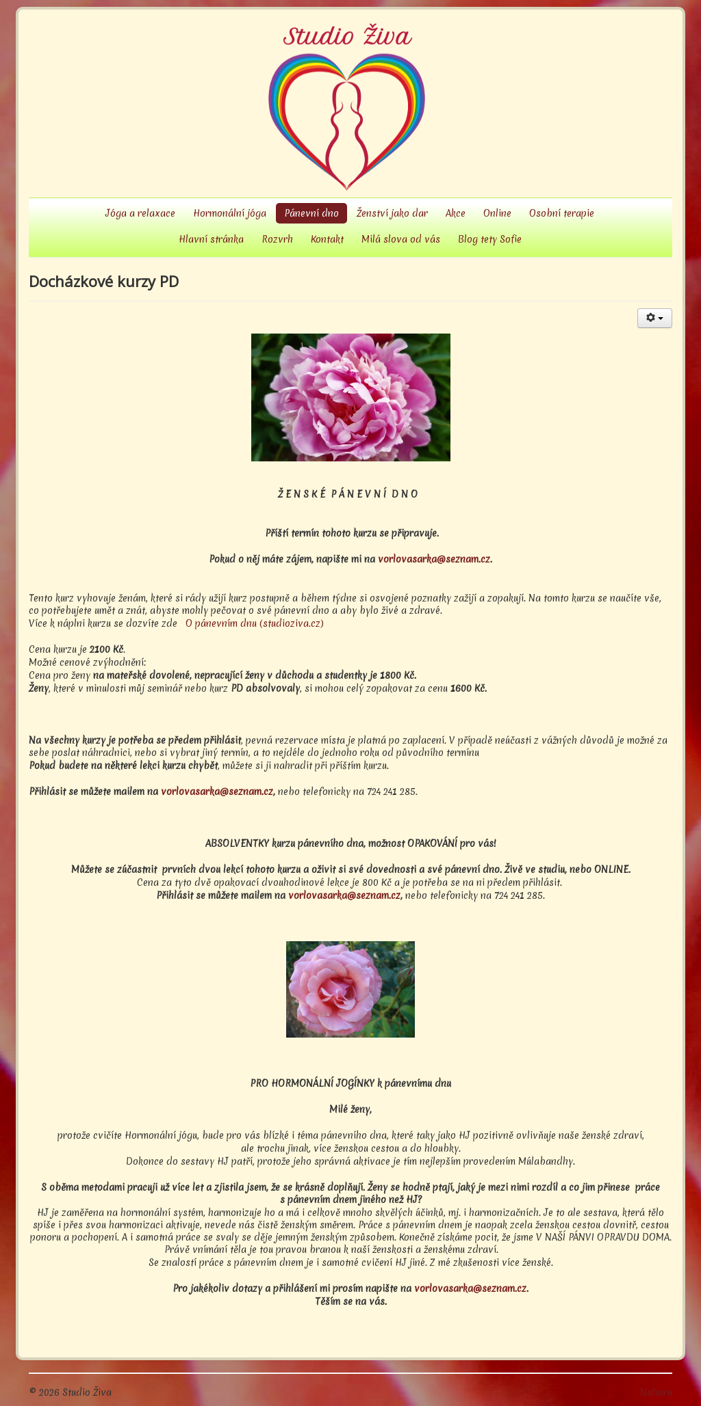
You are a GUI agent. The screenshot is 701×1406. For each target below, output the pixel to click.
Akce (456, 213)
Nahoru (656, 1392)
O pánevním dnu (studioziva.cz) (255, 623)
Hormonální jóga (229, 213)
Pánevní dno (311, 213)
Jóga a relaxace (140, 213)
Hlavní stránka (211, 239)
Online (497, 213)
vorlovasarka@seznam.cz (434, 559)
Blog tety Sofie (490, 239)
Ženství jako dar (392, 213)
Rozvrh (277, 239)
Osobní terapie (561, 213)
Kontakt (327, 239)
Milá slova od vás (400, 239)
